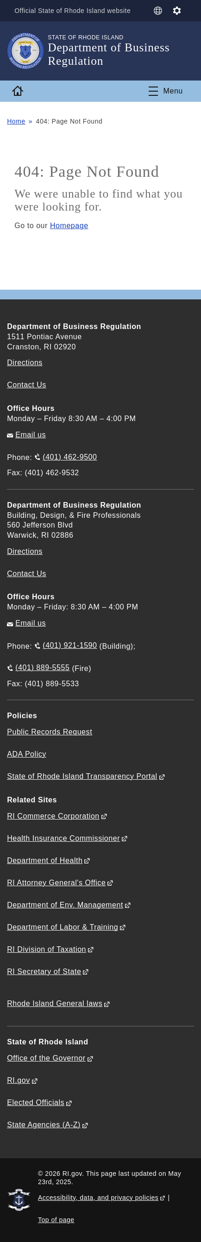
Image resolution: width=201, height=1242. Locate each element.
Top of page (56, 1219)
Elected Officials (35, 1102)
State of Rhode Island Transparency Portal (82, 776)
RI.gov (18, 1080)
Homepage (69, 226)
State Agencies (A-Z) (44, 1125)
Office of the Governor (46, 1058)
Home (16, 121)
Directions (25, 551)
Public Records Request (49, 732)
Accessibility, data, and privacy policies (98, 1197)
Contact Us (26, 385)
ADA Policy (26, 754)
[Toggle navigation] (166, 91)
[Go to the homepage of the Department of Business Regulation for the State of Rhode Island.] (27, 50)
